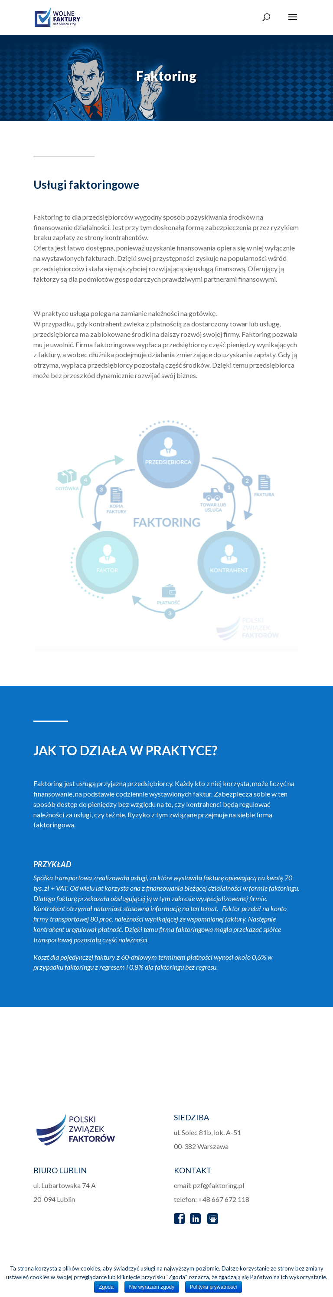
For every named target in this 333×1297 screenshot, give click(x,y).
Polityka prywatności (213, 1287)
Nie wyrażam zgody (152, 1287)
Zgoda (106, 1287)
